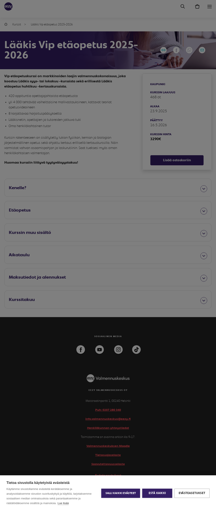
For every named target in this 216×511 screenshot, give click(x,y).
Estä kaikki (157, 493)
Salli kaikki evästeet (121, 493)
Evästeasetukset (192, 493)
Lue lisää (63, 503)
